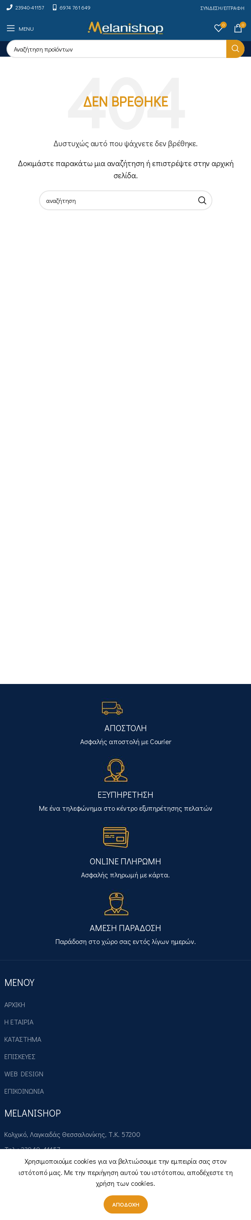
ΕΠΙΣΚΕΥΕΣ (20, 1056)
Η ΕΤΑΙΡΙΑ (18, 1021)
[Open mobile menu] (20, 28)
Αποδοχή (125, 1204)
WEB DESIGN (23, 1073)
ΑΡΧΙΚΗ (14, 1004)
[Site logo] (125, 27)
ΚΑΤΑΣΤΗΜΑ (22, 1038)
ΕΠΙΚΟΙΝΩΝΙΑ (24, 1090)
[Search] (125, 49)
